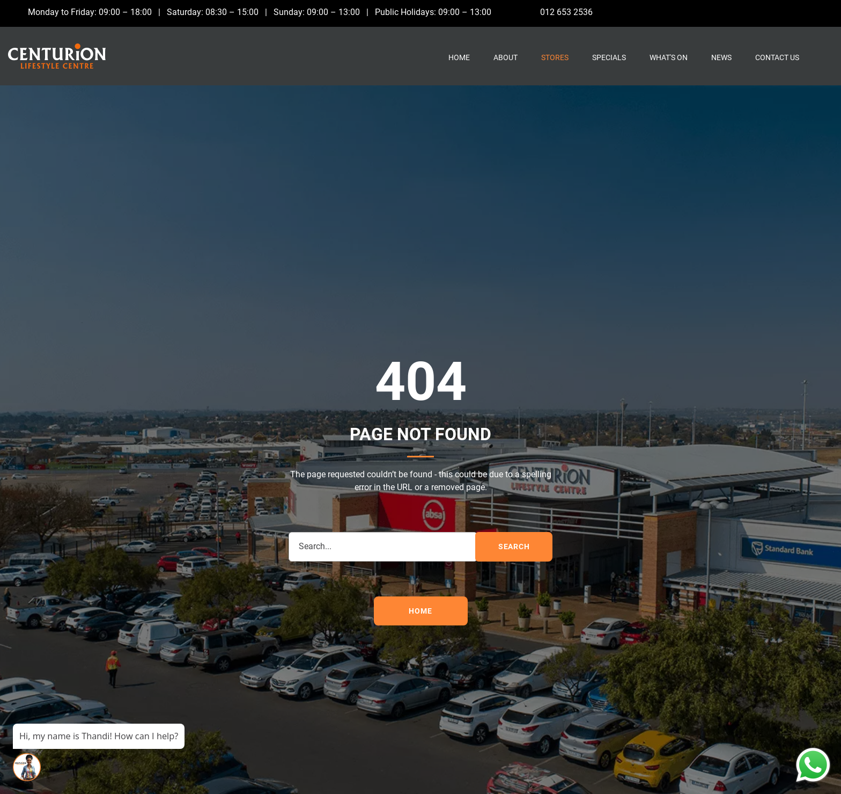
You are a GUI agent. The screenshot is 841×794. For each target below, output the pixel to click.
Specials (609, 57)
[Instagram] (803, 12)
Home (459, 57)
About (505, 57)
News (721, 57)
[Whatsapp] (825, 12)
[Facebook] (781, 12)
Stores (555, 57)
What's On (669, 57)
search (514, 546)
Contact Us (777, 57)
